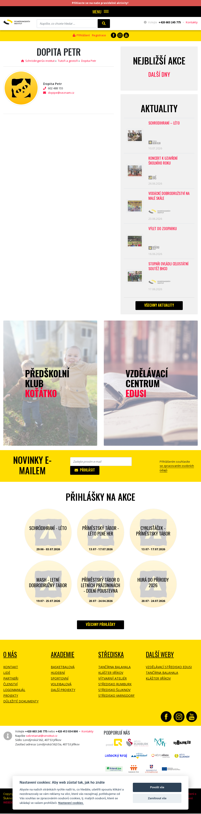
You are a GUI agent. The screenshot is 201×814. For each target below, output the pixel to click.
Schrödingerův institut (38, 61)
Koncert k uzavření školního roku (162, 161)
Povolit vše (157, 787)
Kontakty (192, 22)
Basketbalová (63, 669)
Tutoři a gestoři (68, 61)
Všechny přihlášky (100, 626)
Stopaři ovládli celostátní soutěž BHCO (168, 268)
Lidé (6, 675)
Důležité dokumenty (20, 703)
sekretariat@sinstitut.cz (41, 737)
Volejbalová (61, 686)
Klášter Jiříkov (110, 675)
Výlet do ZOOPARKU (162, 230)
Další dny (159, 74)
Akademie (62, 656)
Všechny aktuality (159, 307)
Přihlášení (81, 35)
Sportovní (59, 680)
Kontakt (10, 669)
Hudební (58, 675)
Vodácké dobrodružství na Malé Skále (169, 197)
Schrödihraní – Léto (164, 123)
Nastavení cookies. (71, 803)
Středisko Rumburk (115, 686)
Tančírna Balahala (114, 669)
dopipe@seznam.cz (61, 93)
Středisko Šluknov (114, 692)
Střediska (111, 656)
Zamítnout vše (157, 798)
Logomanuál (14, 692)
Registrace (99, 35)
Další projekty (63, 692)
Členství (10, 686)
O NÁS (10, 656)
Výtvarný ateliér (112, 680)
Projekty (10, 697)
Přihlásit (85, 472)
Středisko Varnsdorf (116, 697)
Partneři (10, 680)
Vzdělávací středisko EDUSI (169, 669)
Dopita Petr (88, 61)
